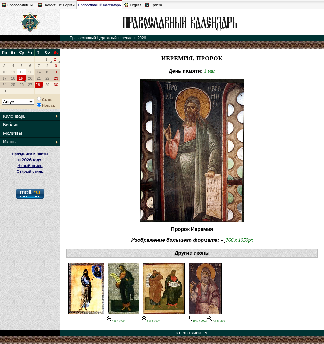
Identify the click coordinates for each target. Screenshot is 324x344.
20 (30, 78)
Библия (10, 124)
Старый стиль (30, 171)
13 (30, 72)
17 (4, 78)
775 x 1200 (216, 320)
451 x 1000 (116, 320)
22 (47, 78)
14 (39, 72)
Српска (153, 5)
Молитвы (12, 133)
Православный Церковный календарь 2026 (108, 38)
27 (30, 85)
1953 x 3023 (197, 320)
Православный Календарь (99, 5)
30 (56, 85)
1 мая (209, 71)
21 (39, 78)
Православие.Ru (18, 5)
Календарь (14, 116)
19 (21, 78)
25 (13, 85)
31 (4, 91)
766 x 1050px (237, 240)
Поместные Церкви (56, 5)
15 (47, 72)
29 (47, 85)
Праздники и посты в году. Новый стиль (30, 160)
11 (13, 72)
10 (4, 72)
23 (56, 78)
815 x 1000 (151, 320)
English (132, 5)
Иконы (9, 141)
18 (13, 78)
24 (4, 85)
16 (56, 72)
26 (22, 85)
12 (21, 72)
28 (38, 85)
